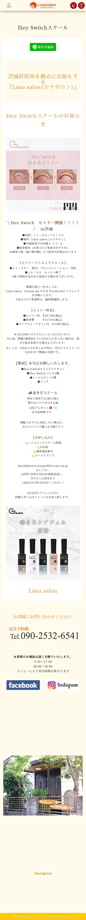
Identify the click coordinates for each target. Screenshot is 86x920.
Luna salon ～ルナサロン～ (34, 916)
